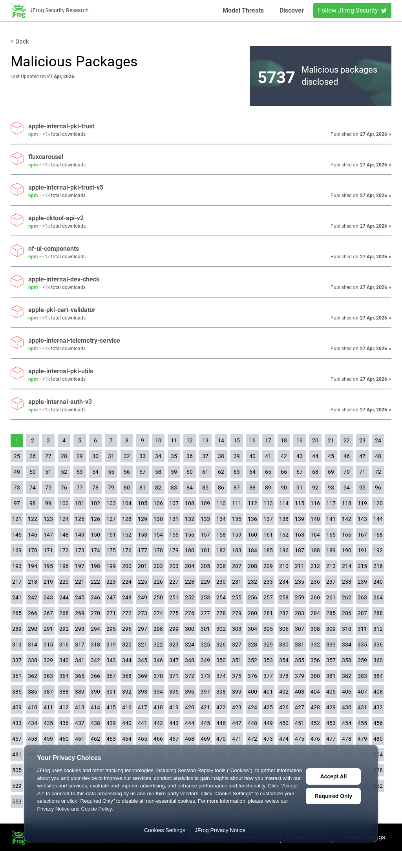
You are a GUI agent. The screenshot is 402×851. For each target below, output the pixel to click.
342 (95, 660)
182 (221, 550)
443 (174, 723)
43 (299, 456)
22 (347, 440)
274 (158, 613)
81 (142, 487)
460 (64, 739)
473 (268, 739)
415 (111, 707)
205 (205, 566)
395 (174, 691)
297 (142, 629)
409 (17, 707)
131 (174, 519)
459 (48, 739)
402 (284, 691)
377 (268, 676)
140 (315, 519)
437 (79, 723)
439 (111, 723)
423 (236, 707)
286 (346, 613)
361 (17, 676)
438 (95, 723)
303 (236, 629)
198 (95, 566)
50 (32, 472)
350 (221, 660)
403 (299, 691)
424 (252, 707)
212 (315, 566)
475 (299, 739)
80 (127, 487)
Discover (292, 10)
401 (268, 691)
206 (221, 566)
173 (79, 550)
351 (236, 660)
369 (142, 676)
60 (189, 472)
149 (79, 534)
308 (315, 629)
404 (315, 691)
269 (79, 613)
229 (205, 582)
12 (189, 440)
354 (284, 660)
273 (142, 613)
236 (315, 582)
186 (284, 550)
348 (189, 660)
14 (221, 440)
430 (346, 707)
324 (189, 644)
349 (205, 660)
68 (315, 472)
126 (95, 519)
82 (158, 487)
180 (189, 550)
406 (346, 691)
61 (205, 472)
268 (64, 613)
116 (315, 503)
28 (64, 456)
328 (252, 644)
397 (205, 691)
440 (127, 723)
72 (378, 472)
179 (174, 550)
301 (205, 629)
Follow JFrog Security (352, 10)
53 (80, 472)
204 (189, 566)
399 (236, 691)
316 (64, 644)
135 (236, 519)
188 (315, 550)
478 (346, 739)
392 (127, 691)
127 (111, 519)
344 (127, 660)
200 (127, 566)
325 (205, 644)
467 (174, 739)
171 (48, 550)
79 (111, 487)
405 (331, 691)
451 (299, 723)
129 (142, 519)
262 (346, 597)
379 (299, 676)
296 (127, 629)
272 (127, 613)
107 (174, 503)
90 (284, 487)
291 (48, 629)
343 (111, 660)
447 (236, 723)
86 (221, 487)
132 (189, 519)
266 (32, 613)
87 (237, 487)
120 (378, 503)
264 (378, 597)
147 (48, 534)
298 (158, 629)
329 (268, 644)
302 (221, 629)
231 (236, 582)
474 (284, 739)
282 (284, 613)
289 (17, 629)
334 (346, 644)
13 (205, 440)
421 (205, 707)
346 (158, 660)
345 (142, 660)
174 (95, 550)
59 (174, 472)
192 (378, 550)
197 (79, 566)
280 (252, 613)
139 (299, 519)
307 (299, 629)
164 (315, 534)
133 (205, 519)
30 (95, 456)
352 (252, 660)
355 (299, 660)
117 (331, 503)
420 (189, 707)
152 (127, 534)
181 (205, 550)
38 (221, 456)
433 (17, 723)
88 (252, 487)
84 (189, 487)
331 (299, 644)
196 (64, 566)
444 (189, 723)
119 (362, 503)
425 (268, 707)
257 (268, 597)
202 (158, 566)
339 (48, 660)
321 (142, 644)
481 (17, 754)
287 (362, 613)
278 (221, 613)
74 (32, 487)
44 (315, 456)
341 (79, 660)
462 (95, 739)
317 (79, 644)
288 (378, 613)
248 (127, 597)
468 (189, 739)
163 (299, 534)
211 (299, 566)
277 (205, 613)
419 (174, 707)
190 (346, 550)
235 (299, 582)
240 (378, 582)
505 (17, 770)
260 (315, 597)
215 (362, 566)
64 (252, 472)
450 (284, 723)
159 (236, 534)
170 (32, 550)
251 (174, 597)
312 (378, 629)
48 (378, 456)
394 (158, 691)
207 (236, 566)
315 (48, 644)
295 (111, 629)
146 (32, 534)
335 (362, 644)
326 (221, 644)
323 (174, 644)
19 (299, 440)
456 (378, 723)
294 (95, 629)
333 (331, 644)
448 (252, 723)
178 (158, 550)
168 (378, 534)
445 (205, 723)
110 (221, 503)
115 (299, 503)
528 (378, 770)
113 (268, 503)
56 (127, 472)
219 (48, 582)
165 (331, 534)
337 (17, 660)
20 (315, 440)
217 (17, 582)
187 (299, 550)
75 (48, 487)
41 (268, 456)
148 (64, 534)
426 (284, 707)
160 (252, 534)
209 (268, 566)
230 (221, 582)
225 (142, 582)
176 (127, 550)
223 (111, 582)
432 (378, 707)
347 (174, 660)
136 (252, 519)
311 (362, 629)
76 (64, 487)
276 (189, 613)
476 (315, 739)
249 (142, 597)
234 (284, 582)
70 (347, 472)
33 (142, 456)
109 (205, 503)
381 (331, 676)
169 (17, 550)
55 (111, 472)
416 (127, 707)
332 (315, 644)
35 (174, 456)
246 (95, 597)
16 (252, 440)
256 (252, 597)
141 (331, 519)
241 (17, 597)
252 (189, 597)
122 (32, 519)
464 (127, 739)
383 (362, 676)
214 (346, 566)
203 (174, 566)
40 (252, 456)
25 (17, 456)
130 (158, 519)
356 (315, 660)
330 (284, 644)
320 (127, 644)
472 (252, 739)
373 (205, 676)
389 (79, 691)
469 (205, 739)
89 (268, 487)
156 (189, 534)
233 (268, 582)
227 (174, 582)
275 (174, 613)
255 (236, 597)
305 (268, 629)
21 (331, 440)
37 (205, 456)
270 (95, 613)
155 (174, 534)
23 (362, 440)
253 (205, 597)
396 (189, 691)
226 (158, 582)
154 (158, 534)
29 (80, 456)
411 (48, 707)
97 (17, 503)
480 (378, 739)
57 (142, 472)
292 (64, 629)
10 (158, 440)
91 (299, 487)
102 (95, 503)
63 (237, 472)
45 (331, 456)
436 (64, 723)
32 (127, 456)
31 (111, 456)
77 (80, 487)
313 (17, 644)
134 (221, 519)
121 (17, 519)
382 (346, 676)
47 (362, 456)
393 (142, 691)
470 (221, 739)
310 (346, 629)
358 (346, 660)
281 (268, 613)
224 (127, 582)
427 (299, 707)
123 (48, 519)
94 (347, 487)
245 (79, 597)
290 (32, 629)
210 (284, 566)
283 (299, 613)
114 (284, 503)
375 (236, 676)
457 (17, 739)
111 (236, 503)
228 (189, 582)
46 (347, 456)
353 (268, 660)
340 (64, 660)
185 (268, 550)
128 (127, 519)
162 (284, 534)
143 (362, 519)
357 (331, 660)
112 (252, 503)
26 (32, 456)
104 (127, 503)
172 (64, 550)
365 (79, 676)
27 (48, 456)
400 (252, 691)
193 (17, 566)
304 (252, 629)
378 (284, 676)
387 (48, 691)
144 (378, 519)
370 (158, 676)
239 (362, 582)
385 (17, 691)
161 (268, 534)
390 (95, 691)
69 (331, 472)
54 (95, 472)
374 (221, 676)
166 (346, 534)
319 (111, 644)
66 (284, 472)
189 (331, 550)
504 (378, 754)
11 (174, 440)
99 (48, 503)
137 (268, 519)
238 (346, 582)
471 (236, 739)
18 (284, 440)
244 (64, 597)
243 (48, 597)
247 (111, 597)
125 (79, 519)
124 (64, 519)
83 (174, 487)
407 (362, 691)
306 (284, 629)
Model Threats (244, 10)
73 (17, 487)
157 (205, 534)
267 (48, 613)
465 (142, 739)
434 (32, 723)
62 (221, 472)
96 (378, 487)
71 (362, 472)
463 (111, 739)
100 (64, 503)
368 (127, 676)
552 (378, 786)
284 (315, 613)
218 (32, 582)
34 (158, 456)
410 (32, 707)
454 (346, 723)
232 (252, 582)
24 (378, 440)
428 (315, 707)
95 (362, 487)
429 (331, 707)
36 (189, 456)
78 (95, 487)
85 (205, 487)
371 (174, 676)
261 (331, 597)
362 (32, 676)
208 (252, 566)
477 (331, 739)
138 (284, 519)
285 (331, 613)
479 (362, 739)
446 (221, 723)
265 (17, 613)
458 (32, 739)
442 (158, 723)
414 (95, 707)
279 (236, 613)
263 (362, 597)
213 (331, 566)
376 (252, 676)
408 (378, 691)
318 (95, 644)
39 (237, 456)
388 (64, 691)
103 (111, 503)
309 (331, 629)
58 (158, 472)
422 (221, 707)
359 (362, 660)
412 (64, 707)
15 (237, 440)
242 (32, 597)
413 (79, 707)
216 (378, 566)
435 (48, 723)
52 (64, 472)
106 (158, 503)
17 (268, 440)
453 (331, 723)
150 (95, 534)
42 (284, 456)
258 (284, 597)
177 (142, 550)
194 (32, 566)
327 (236, 644)
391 (111, 691)
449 (268, 723)
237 (331, 582)
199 (111, 566)
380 (315, 676)
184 (252, 550)
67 (299, 472)
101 (79, 503)
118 (346, 503)
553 (17, 801)
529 (17, 786)
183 (236, 550)
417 (142, 707)
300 (189, 629)
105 (142, 503)
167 (362, 534)
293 (79, 629)
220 (64, 582)
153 (142, 534)
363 (48, 676)
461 (79, 739)
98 (32, 503)
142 (346, 519)
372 (189, 676)
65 (268, 472)
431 (362, 707)
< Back (20, 41)
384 (378, 676)
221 (79, 582)
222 (95, 582)
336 (378, 644)
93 (331, 487)
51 (48, 472)
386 (32, 691)
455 (362, 723)
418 (158, 707)
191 (362, 550)
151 (111, 534)
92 (315, 487)
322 (158, 644)
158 (221, 534)
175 (111, 550)
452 (315, 723)
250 (158, 597)
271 (111, 613)
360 (378, 660)
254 (221, 597)
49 (17, 472)
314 (32, 644)
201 (142, 566)
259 (299, 597)
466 (158, 739)
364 (64, 676)
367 (111, 676)
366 (95, 676)
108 (189, 503)
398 (221, 691)
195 (48, 566)
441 (142, 723)
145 (17, 534)
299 (174, 629)
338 (32, 660)
